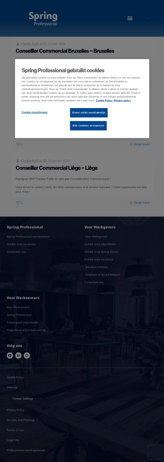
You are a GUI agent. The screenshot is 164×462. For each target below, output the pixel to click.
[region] (82, 98)
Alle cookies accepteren (88, 125)
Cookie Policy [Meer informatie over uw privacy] (104, 100)
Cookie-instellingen (35, 112)
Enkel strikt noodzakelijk (88, 112)
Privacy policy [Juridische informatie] (122, 100)
